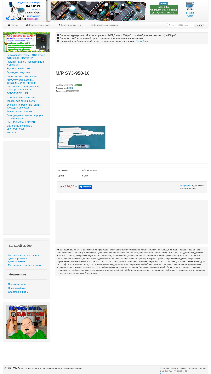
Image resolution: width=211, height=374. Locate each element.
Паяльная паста (17, 284)
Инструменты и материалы (22, 76)
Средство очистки (18, 292)
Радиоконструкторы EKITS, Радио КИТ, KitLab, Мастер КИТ (26, 56)
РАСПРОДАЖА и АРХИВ (21, 122)
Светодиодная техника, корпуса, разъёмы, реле (25, 117)
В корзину (85, 187)
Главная (13, 25)
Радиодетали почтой (69, 25)
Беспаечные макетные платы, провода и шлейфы (24, 106)
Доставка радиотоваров (38, 25)
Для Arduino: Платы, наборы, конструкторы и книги (23, 88)
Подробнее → (144, 41)
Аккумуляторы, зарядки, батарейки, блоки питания (21, 81)
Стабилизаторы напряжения (103, 25)
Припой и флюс (17, 288)
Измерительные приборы (21, 97)
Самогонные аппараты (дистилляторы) (20, 127)
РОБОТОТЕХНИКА (17, 93)
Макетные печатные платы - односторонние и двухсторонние (24, 258)
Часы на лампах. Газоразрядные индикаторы (25, 63)
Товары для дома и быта (21, 101)
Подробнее (185, 186)
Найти (199, 25)
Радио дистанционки (18, 72)
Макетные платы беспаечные (25, 265)
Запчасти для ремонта (19, 111)
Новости (11, 132)
